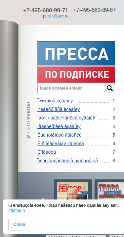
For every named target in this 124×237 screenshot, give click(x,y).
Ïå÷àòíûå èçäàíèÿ (55, 100)
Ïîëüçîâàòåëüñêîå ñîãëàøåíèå (67, 160)
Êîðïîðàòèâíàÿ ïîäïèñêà (60, 143)
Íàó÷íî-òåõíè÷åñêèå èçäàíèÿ (66, 117)
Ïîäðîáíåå (16, 210)
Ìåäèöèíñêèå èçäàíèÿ (59, 126)
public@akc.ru (55, 16)
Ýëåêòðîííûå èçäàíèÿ (58, 109)
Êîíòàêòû (46, 152)
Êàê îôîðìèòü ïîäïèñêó (59, 135)
